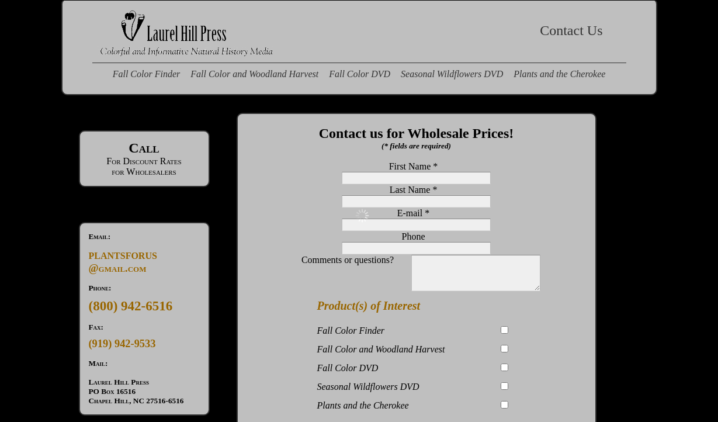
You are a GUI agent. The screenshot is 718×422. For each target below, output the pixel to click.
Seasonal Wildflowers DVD (452, 74)
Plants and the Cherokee (559, 74)
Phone (413, 236)
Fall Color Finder (147, 74)
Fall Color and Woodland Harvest (254, 74)
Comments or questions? (413, 260)
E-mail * (413, 213)
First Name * (413, 166)
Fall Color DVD (359, 74)
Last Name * (414, 190)
